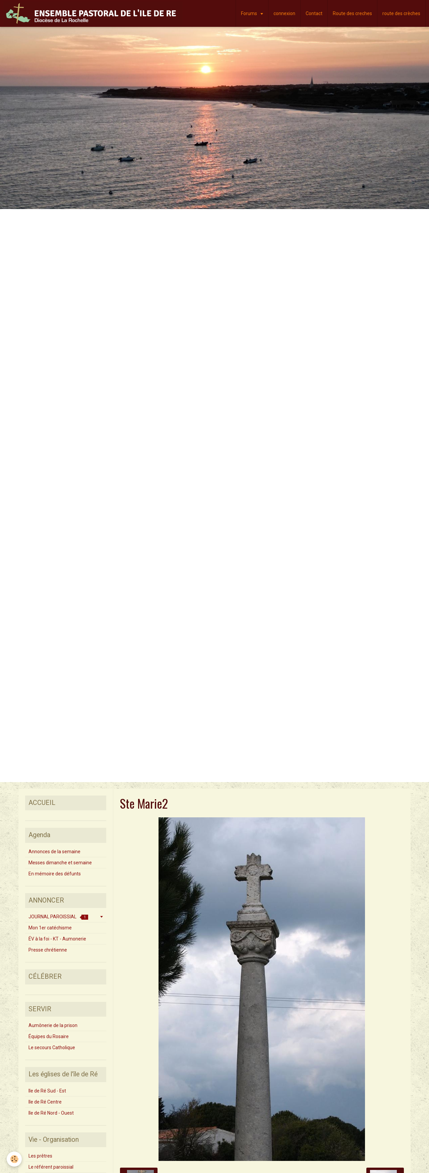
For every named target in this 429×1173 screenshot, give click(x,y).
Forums (249, 13)
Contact (314, 13)
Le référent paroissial (50, 1167)
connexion (284, 13)
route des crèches (401, 13)
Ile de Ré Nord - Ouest (51, 1113)
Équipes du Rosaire (48, 1036)
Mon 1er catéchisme (50, 927)
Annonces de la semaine (54, 851)
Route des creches (352, 13)
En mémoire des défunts (54, 873)
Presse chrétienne (47, 950)
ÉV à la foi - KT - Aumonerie (57, 938)
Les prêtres (40, 1156)
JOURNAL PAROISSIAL (58, 917)
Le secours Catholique (51, 1047)
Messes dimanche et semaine (60, 862)
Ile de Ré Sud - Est (47, 1090)
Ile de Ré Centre (45, 1102)
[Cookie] (14, 1159)
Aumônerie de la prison (52, 1025)
